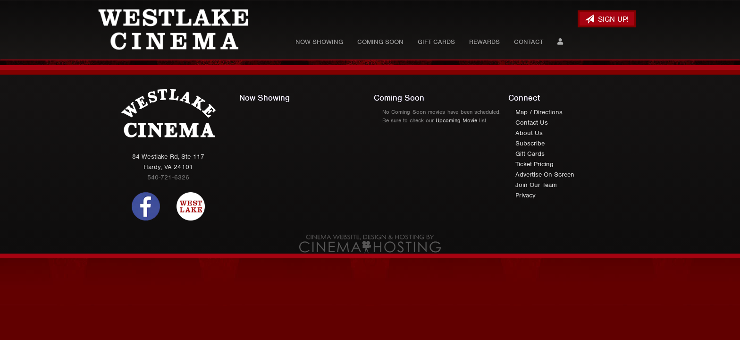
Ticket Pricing (534, 164)
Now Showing (319, 42)
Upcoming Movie (456, 120)
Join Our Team (536, 185)
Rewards (484, 42)
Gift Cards (436, 42)
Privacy (525, 195)
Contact (528, 42)
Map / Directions (539, 112)
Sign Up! (607, 19)
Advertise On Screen (544, 174)
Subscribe (530, 143)
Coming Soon (380, 42)
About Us (529, 133)
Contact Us (531, 123)
